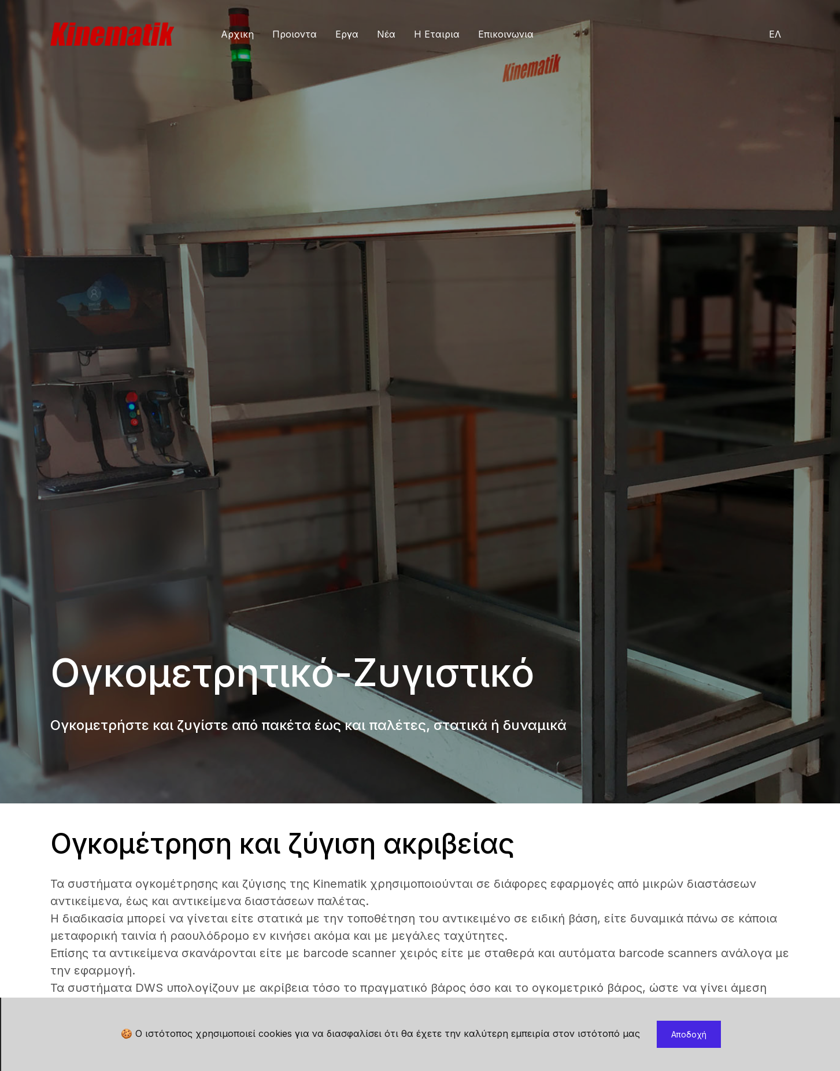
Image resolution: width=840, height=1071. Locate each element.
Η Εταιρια (437, 34)
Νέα (386, 34)
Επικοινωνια (506, 34)
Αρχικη (237, 34)
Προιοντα (294, 34)
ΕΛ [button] (775, 34)
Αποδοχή (688, 1034)
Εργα (346, 34)
